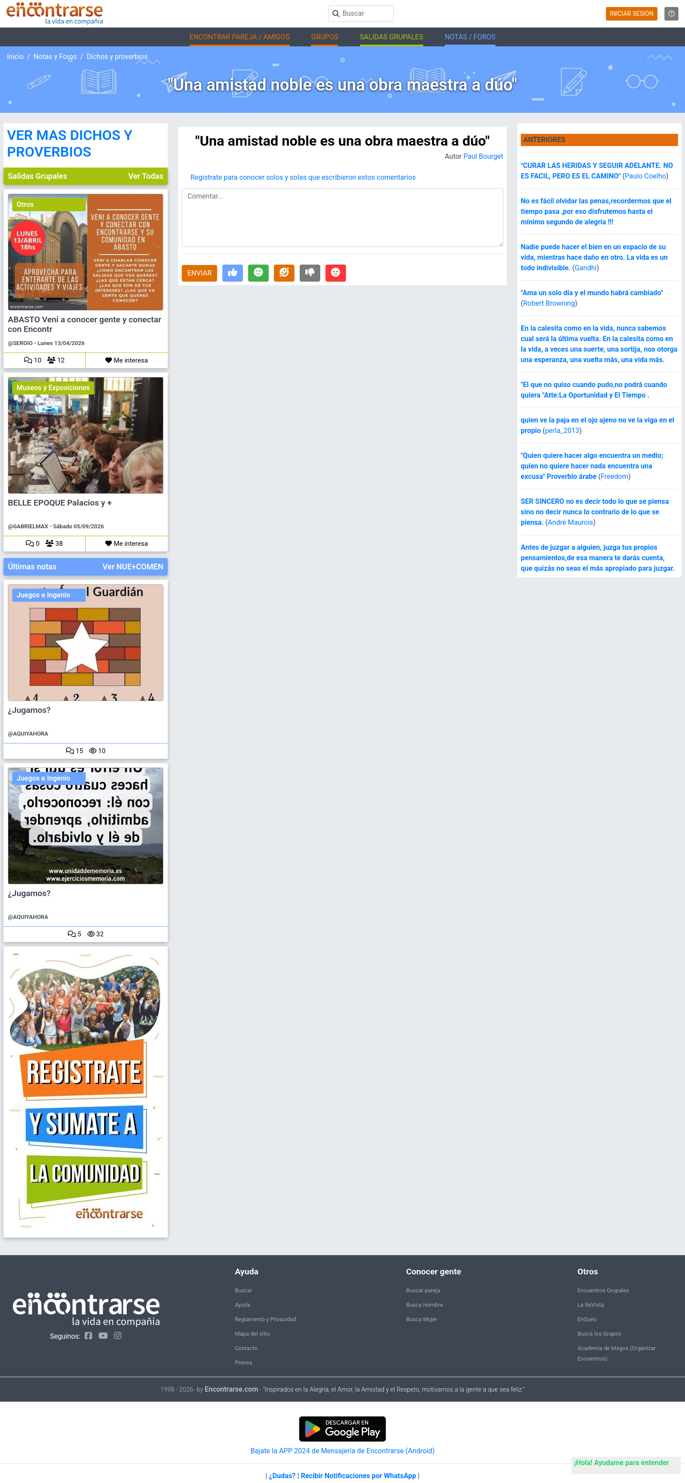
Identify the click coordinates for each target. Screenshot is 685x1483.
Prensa (244, 1362)
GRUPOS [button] (324, 37)
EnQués (587, 1319)
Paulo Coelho (645, 176)
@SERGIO (20, 343)
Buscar (244, 1290)
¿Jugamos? (29, 710)
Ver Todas (145, 176)
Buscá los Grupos (599, 1333)
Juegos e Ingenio (43, 595)
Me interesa (126, 360)
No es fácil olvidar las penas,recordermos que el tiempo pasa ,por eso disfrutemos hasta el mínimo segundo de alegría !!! (596, 211)
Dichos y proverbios (117, 56)
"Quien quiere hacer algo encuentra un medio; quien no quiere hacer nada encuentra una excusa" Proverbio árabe (592, 466)
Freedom (614, 476)
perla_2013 (562, 430)
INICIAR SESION (632, 13)
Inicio (15, 56)
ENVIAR (199, 273)
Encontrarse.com (231, 1389)
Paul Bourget (483, 156)
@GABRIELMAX (28, 526)
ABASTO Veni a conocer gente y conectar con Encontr (84, 324)
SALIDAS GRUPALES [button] (391, 37)
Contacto (246, 1348)
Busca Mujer (421, 1319)
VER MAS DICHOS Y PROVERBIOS (69, 143)
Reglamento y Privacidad (266, 1319)
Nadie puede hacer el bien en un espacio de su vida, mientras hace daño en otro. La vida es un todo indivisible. (594, 257)
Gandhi (585, 268)
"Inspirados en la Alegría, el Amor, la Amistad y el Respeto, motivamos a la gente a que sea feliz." (394, 1389)
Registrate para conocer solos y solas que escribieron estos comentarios (303, 177)
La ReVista (591, 1305)
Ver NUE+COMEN (133, 566)
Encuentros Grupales (603, 1290)
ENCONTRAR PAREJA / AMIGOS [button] (240, 37)
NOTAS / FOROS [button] (470, 37)
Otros (25, 204)
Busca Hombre (424, 1305)
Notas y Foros (55, 56)
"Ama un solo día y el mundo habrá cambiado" (592, 293)
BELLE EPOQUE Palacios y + (60, 503)
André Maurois (570, 522)
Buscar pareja (423, 1290)
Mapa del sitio (252, 1333)
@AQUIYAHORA (28, 733)
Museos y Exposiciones (53, 388)
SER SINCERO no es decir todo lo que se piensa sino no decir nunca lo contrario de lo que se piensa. (595, 512)
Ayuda (242, 1305)
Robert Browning (548, 303)
